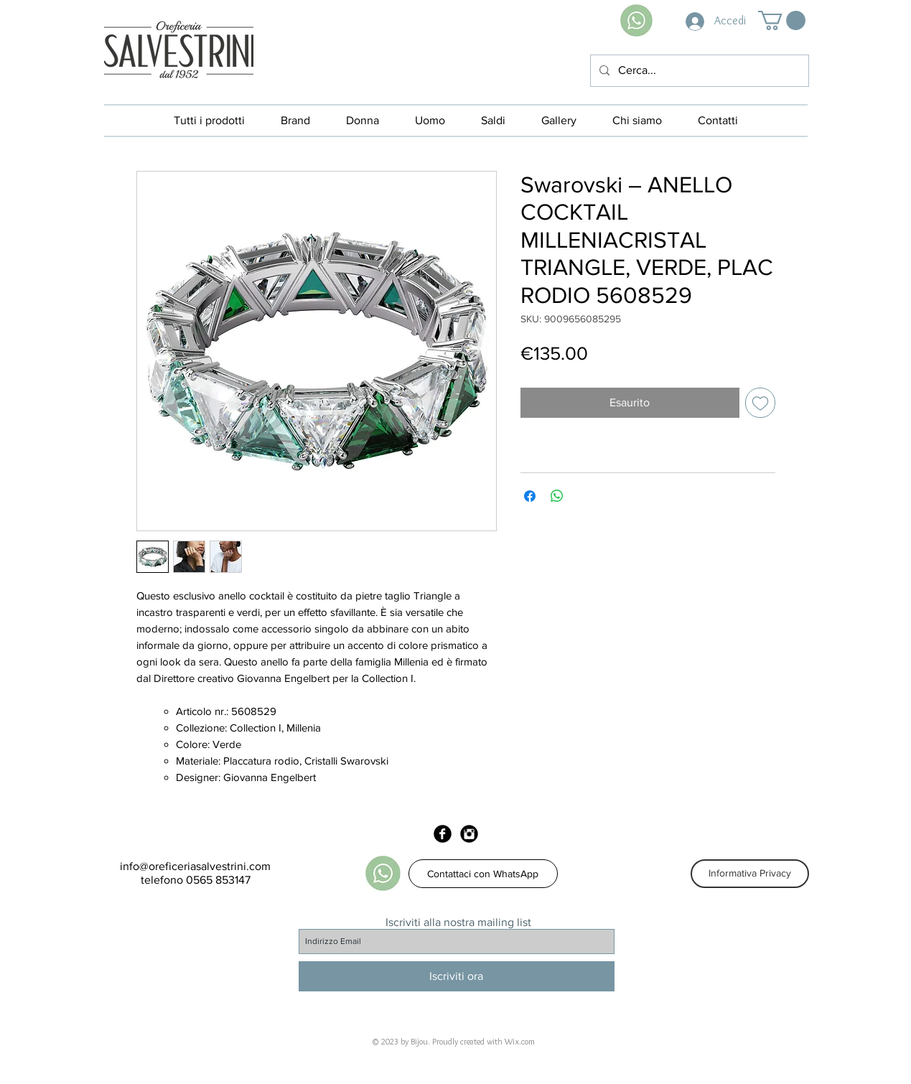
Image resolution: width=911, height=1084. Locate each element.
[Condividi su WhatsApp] (557, 496)
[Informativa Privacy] (750, 873)
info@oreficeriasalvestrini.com (195, 866)
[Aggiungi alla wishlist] (760, 403)
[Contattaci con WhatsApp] (483, 873)
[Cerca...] (698, 70)
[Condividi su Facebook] (529, 496)
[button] (781, 20)
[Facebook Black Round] (443, 834)
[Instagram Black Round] (469, 834)
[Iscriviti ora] (457, 976)
